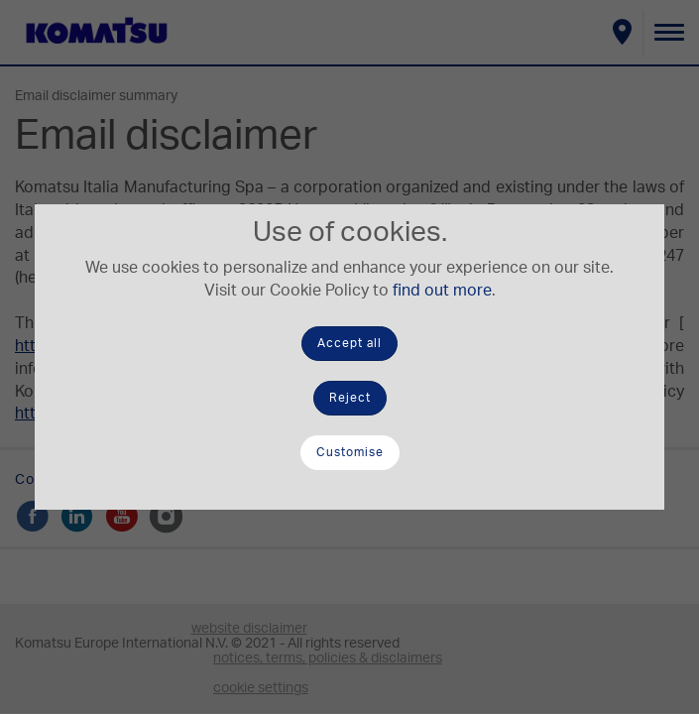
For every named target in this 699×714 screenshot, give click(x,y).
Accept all (349, 343)
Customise (350, 452)
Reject (350, 398)
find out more (442, 290)
